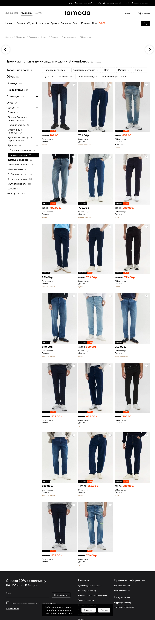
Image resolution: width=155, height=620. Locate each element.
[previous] (6, 49)
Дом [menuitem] (94, 23)
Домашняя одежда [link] (18, 159)
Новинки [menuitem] (10, 23)
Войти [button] (127, 13)
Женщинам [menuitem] (11, 12)
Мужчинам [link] (20, 37)
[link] (81, 3)
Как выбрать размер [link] (87, 590)
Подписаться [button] (61, 590)
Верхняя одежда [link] (17, 124)
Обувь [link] (10, 76)
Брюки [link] (11, 112)
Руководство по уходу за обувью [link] (92, 595)
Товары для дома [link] (17, 70)
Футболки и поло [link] (17, 183)
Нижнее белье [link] (15, 169)
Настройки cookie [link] (122, 590)
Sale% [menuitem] (102, 23)
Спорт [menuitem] (75, 23)
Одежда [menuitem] (21, 23)
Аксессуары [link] (14, 89)
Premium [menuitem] (66, 23)
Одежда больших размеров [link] (17, 119)
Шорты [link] (12, 188)
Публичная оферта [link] (122, 586)
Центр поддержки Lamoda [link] (89, 586)
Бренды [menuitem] (55, 23)
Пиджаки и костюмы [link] (19, 164)
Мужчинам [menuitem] (26, 12)
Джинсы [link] (54, 37)
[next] (149, 49)
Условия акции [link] (12, 598)
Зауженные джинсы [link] (20, 150)
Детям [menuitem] (39, 12)
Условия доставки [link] (86, 600)
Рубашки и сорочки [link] (18, 174)
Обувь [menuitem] (30, 23)
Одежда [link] (44, 37)
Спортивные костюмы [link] (15, 131)
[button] (145, 23)
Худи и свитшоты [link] (17, 179)
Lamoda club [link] (83, 610)
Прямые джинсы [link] (69, 37)
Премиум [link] (33, 37)
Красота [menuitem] (85, 23)
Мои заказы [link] (83, 614)
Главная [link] (9, 37)
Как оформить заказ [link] (87, 605)
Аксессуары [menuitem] (42, 23)
